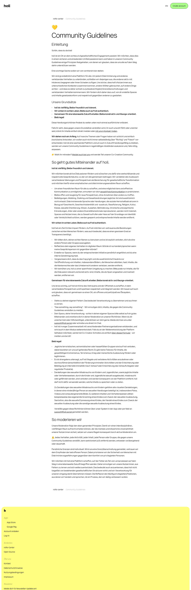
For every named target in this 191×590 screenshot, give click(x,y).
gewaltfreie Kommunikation (112, 194)
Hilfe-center (58, 19)
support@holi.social (63, 326)
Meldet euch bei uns (81, 157)
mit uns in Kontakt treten (106, 134)
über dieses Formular (121, 336)
